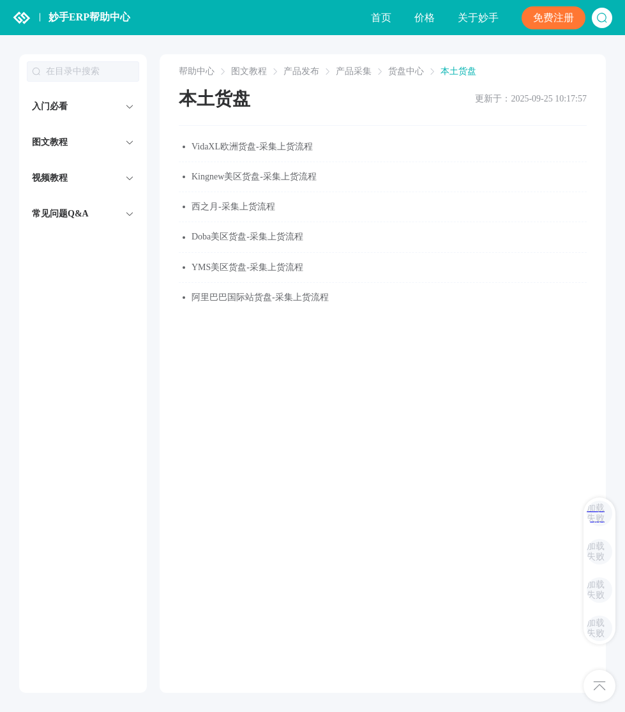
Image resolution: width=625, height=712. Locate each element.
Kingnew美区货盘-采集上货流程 (254, 176)
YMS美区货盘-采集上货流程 (247, 267)
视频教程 (50, 178)
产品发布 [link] (301, 71)
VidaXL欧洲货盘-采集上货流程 (252, 146)
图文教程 (50, 142)
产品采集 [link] (354, 71)
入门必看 (50, 106)
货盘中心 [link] (406, 71)
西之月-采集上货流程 (233, 206)
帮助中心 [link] (197, 71)
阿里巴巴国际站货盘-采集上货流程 (260, 297)
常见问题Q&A (60, 213)
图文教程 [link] (249, 71)
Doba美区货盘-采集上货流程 (247, 236)
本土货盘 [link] (458, 71)
